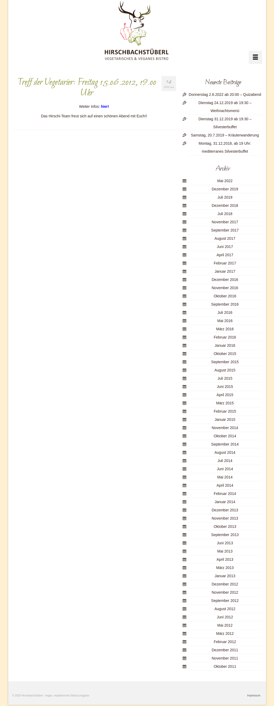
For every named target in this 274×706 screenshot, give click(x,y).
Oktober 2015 (225, 354)
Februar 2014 (225, 493)
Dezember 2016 (225, 279)
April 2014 (225, 485)
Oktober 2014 (225, 436)
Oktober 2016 (225, 296)
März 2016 (225, 329)
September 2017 (225, 230)
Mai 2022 (225, 181)
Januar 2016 (224, 345)
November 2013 (225, 518)
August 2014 (224, 452)
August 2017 (224, 238)
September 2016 (225, 304)
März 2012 (225, 633)
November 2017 (225, 222)
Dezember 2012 (225, 584)
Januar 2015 (224, 419)
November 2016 (225, 288)
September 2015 (225, 362)
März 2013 (225, 568)
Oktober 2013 (225, 526)
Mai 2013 (225, 551)
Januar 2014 (224, 502)
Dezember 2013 (225, 510)
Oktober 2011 (225, 666)
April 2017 (225, 255)
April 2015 (225, 395)
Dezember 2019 (225, 189)
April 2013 (225, 559)
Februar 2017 (225, 263)
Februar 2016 (225, 337)
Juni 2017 (225, 247)
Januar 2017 (224, 271)
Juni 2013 (225, 543)
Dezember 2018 (225, 205)
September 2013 (225, 535)
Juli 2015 (224, 378)
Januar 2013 (224, 576)
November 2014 (225, 428)
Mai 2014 (225, 477)
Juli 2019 (224, 197)
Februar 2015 (225, 411)
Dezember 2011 (225, 650)
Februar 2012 (225, 642)
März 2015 (225, 403)
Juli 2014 (224, 461)
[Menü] (255, 57)
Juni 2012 (225, 617)
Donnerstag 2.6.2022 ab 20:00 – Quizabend (225, 94)
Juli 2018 (224, 214)
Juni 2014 (225, 469)
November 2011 (225, 658)
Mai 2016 (225, 321)
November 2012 (225, 592)
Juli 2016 (224, 312)
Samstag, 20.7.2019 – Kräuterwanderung (225, 135)
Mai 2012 (225, 625)
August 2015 (224, 370)
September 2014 (225, 444)
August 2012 (224, 609)
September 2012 (225, 600)
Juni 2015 (225, 386)
